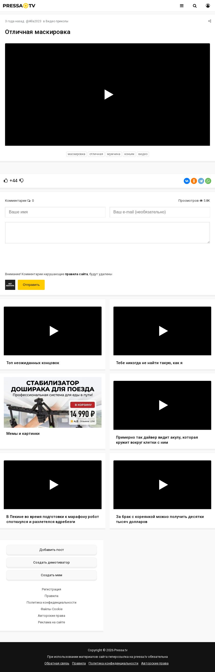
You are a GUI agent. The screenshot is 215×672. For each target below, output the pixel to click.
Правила (51, 596)
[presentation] (43, 257)
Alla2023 (35, 21)
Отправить (31, 285)
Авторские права (51, 616)
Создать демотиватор (51, 562)
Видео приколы (57, 21)
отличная (96, 154)
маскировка (76, 154)
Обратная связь (56, 663)
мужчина (113, 154)
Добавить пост (51, 550)
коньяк (129, 154)
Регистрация (51, 589)
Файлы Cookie (51, 609)
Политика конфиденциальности (51, 602)
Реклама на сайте (51, 622)
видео (142, 154)
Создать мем (51, 575)
